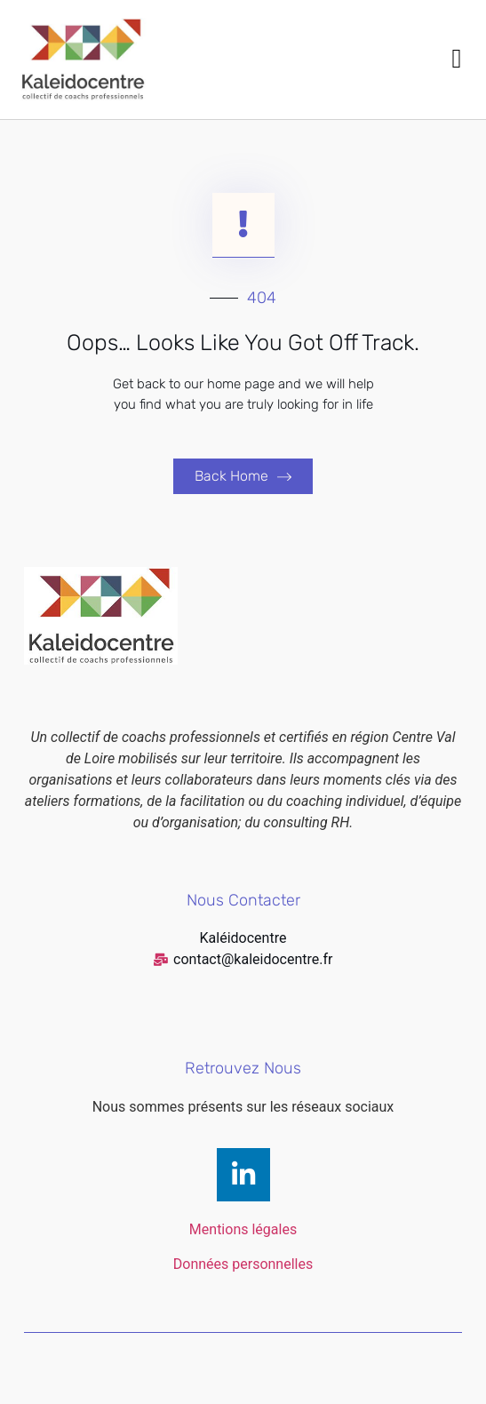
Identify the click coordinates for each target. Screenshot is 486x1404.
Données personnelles (243, 1264)
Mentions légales (243, 1229)
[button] (456, 59)
